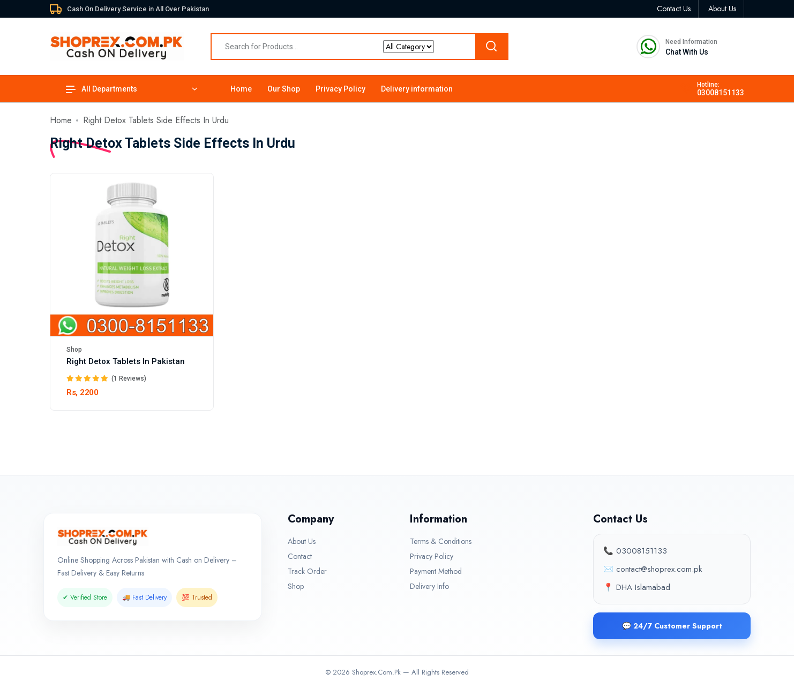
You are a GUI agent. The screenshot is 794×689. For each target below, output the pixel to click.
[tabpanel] (397, 298)
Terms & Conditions (440, 541)
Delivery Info (429, 586)
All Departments (101, 89)
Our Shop (283, 89)
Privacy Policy (340, 89)
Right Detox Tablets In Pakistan (125, 361)
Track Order (307, 571)
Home (241, 89)
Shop (74, 349)
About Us (302, 541)
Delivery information (417, 89)
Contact (300, 556)
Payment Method (436, 571)
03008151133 (720, 92)
